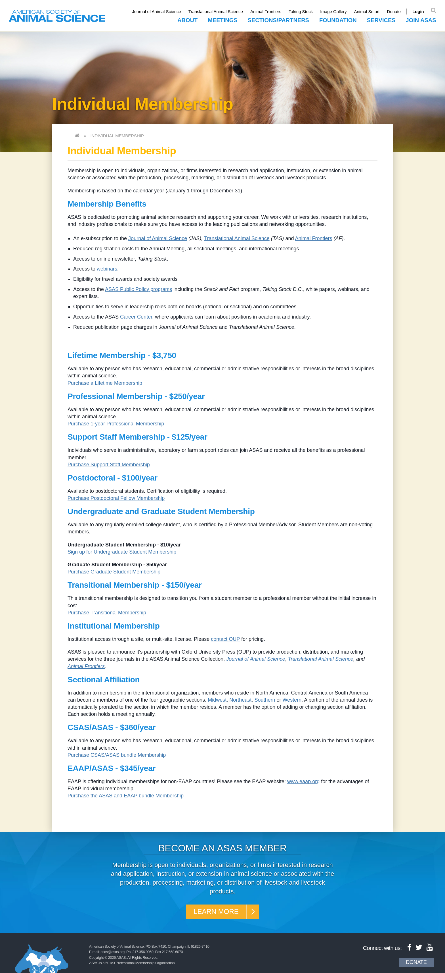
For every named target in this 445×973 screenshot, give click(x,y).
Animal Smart (367, 11)
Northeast (240, 700)
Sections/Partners (278, 20)
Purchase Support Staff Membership (109, 464)
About (187, 20)
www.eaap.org (303, 781)
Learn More (216, 911)
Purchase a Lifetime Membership (105, 383)
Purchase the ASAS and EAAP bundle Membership (126, 796)
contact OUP (225, 639)
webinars (107, 269)
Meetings (222, 20)
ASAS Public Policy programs (138, 289)
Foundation (338, 20)
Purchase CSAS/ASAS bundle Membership (117, 755)
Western (291, 700)
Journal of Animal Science (156, 11)
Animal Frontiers (265, 11)
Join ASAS (421, 20)
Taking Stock (301, 11)
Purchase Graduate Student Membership (114, 572)
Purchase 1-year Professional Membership (116, 424)
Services (381, 20)
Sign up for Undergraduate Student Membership (122, 552)
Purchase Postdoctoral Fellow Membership (116, 498)
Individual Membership (117, 135)
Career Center (136, 317)
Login (418, 11)
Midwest (217, 700)
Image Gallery (333, 11)
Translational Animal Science (215, 11)
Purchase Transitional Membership (107, 613)
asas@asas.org (112, 952)
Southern (264, 700)
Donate (394, 11)
